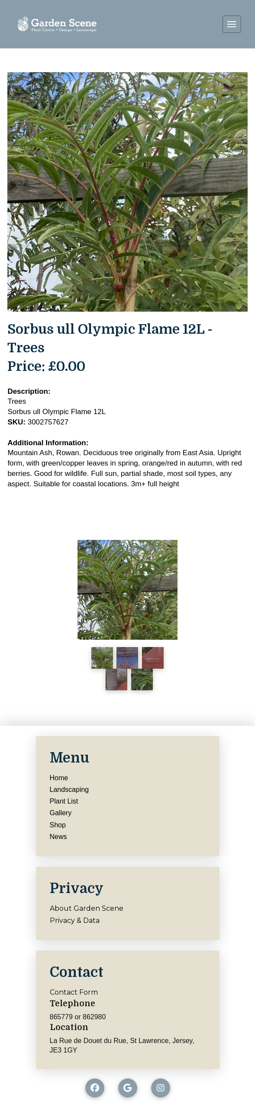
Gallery (61, 813)
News (58, 836)
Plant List (64, 801)
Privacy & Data (75, 920)
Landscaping (69, 789)
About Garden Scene (86, 908)
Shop (58, 825)
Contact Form (74, 992)
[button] (232, 24)
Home (59, 778)
